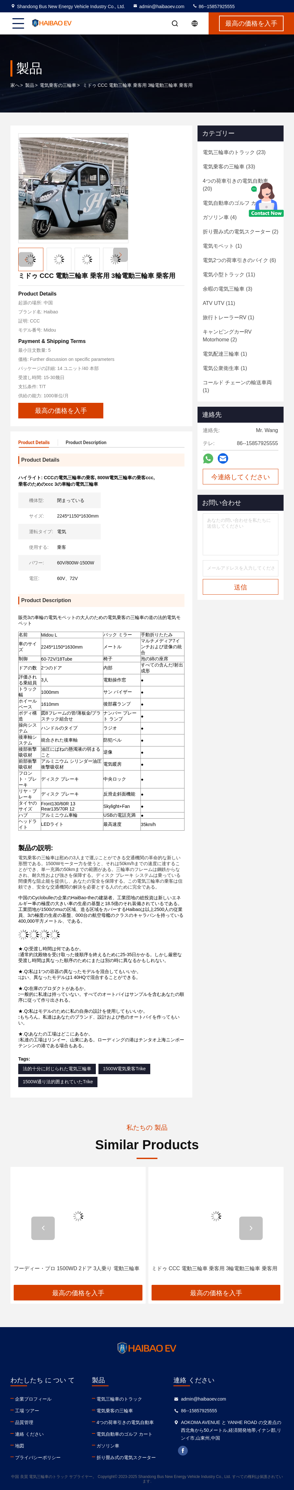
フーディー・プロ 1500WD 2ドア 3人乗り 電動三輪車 (77, 1268)
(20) (235, 184)
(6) (239, 260)
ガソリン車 (107, 1445)
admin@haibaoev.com (158, 6)
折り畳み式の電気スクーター (126, 1457)
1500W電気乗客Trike (124, 1068)
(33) (229, 166)
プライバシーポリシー (38, 1457)
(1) (222, 246)
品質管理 (24, 1422)
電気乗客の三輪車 (58, 85)
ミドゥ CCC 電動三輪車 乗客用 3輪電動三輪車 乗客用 (214, 1268)
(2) (240, 231)
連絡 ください (29, 1434)
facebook (183, 1451)
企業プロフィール (33, 1399)
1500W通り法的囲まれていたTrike (58, 1081)
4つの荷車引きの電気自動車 (125, 1422)
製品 (29, 85)
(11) (229, 274)
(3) (227, 289)
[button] (120, 254)
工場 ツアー (27, 1410)
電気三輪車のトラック (119, 1399)
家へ (15, 85)
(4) (238, 203)
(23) (234, 152)
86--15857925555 (213, 6)
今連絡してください (240, 477)
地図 (19, 1445)
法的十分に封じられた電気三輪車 (57, 1068)
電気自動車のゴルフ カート (124, 1434)
